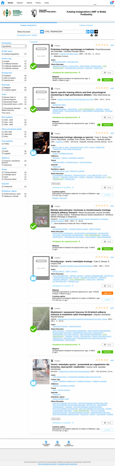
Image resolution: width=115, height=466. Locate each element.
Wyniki (10, 3)
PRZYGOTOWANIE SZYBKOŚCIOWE (88, 407)
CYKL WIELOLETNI (94, 175)
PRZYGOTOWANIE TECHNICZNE (65, 409)
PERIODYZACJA (80, 175)
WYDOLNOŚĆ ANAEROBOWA (85, 233)
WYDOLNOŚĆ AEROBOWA (63, 233)
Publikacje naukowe (99, 381)
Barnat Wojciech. (75, 326)
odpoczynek (91, 279)
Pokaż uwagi (55, 183)
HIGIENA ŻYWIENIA (60, 66)
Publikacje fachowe (66, 153)
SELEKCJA (84, 414)
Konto (47, 3)
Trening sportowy (85, 162)
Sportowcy (56, 158)
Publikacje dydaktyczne (67, 381)
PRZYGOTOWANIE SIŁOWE (79, 412)
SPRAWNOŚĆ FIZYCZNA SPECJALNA (91, 338)
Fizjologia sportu (72, 162)
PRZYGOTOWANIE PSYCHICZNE (91, 409)
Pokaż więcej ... (7, 113)
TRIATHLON (98, 68)
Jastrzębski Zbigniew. (60, 326)
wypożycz (107, 80)
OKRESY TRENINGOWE (94, 276)
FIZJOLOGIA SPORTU (73, 111)
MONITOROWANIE (104, 237)
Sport (54, 390)
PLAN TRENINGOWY (60, 276)
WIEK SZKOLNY (59, 331)
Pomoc (38, 3)
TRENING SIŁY (100, 177)
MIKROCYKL (70, 179)
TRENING (88, 68)
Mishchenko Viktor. (59, 105)
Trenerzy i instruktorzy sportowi (72, 158)
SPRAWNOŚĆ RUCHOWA (74, 237)
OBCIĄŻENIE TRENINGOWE (90, 66)
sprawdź (107, 195)
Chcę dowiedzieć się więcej (47, 464)
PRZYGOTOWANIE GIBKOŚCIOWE (66, 414)
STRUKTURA (73, 66)
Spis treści (63, 198)
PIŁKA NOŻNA (90, 237)
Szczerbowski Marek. (60, 229)
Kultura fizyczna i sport (61, 171)
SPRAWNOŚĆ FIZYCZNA (82, 333)
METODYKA (108, 276)
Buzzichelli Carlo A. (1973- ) (82, 147)
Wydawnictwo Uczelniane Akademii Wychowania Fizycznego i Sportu (82, 319)
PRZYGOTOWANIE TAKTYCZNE (65, 403)
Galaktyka (59, 142)
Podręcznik (57, 167)
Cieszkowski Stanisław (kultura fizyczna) (84, 377)
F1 (99, 2)
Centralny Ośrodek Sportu (69, 54)
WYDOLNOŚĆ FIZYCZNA (62, 333)
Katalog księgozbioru (28, 25)
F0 (95, 2)
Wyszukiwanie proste (24, 35)
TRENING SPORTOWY (69, 177)
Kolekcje (34, 35)
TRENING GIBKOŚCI (60, 279)
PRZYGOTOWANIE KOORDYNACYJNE (92, 403)
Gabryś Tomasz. (95, 229)
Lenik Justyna (60, 377)
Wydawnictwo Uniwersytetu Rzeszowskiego (74, 371)
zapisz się (107, 293)
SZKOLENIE (101, 414)
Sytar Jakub (72, 149)
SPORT (82, 177)
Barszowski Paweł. (59, 62)
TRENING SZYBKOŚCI (88, 277)
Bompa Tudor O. (61, 147)
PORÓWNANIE (58, 340)
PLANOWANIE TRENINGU (62, 175)
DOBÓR (110, 414)
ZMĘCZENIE (72, 109)
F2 (104, 2)
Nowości (20, 3)
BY (90, 2)
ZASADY (80, 276)
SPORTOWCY (58, 237)
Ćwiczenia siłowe (59, 162)
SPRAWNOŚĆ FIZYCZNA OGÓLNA (66, 334)
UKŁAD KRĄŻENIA (59, 109)
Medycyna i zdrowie (77, 171)
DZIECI (76, 336)
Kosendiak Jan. (72, 62)
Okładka (55, 198)
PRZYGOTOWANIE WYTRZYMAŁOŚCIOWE (69, 405)
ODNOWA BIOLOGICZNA (74, 68)
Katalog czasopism (86, 25)
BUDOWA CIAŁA (70, 338)
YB (85, 2)
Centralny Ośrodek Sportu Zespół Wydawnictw (76, 266)
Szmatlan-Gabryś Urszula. (78, 229)
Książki (55, 153)
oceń (112, 45)
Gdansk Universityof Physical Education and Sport (76, 99)
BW (80, 2)
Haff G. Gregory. (71, 271)
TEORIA (73, 276)
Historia (29, 3)
